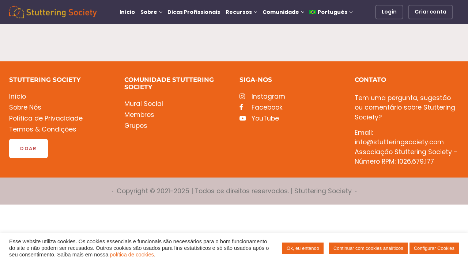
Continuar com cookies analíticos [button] (368, 248)
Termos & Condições (42, 129)
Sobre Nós (25, 107)
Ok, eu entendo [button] (303, 248)
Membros (139, 114)
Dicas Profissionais (193, 12)
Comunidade (281, 12)
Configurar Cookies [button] (434, 248)
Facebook (261, 107)
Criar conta (430, 11)
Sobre (148, 12)
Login (389, 11)
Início (127, 12)
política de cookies (132, 255)
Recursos (239, 12)
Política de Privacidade (46, 118)
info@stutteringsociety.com (399, 142)
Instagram (262, 96)
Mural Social (143, 103)
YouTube (259, 118)
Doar (28, 148)
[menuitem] (330, 12)
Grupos (135, 125)
